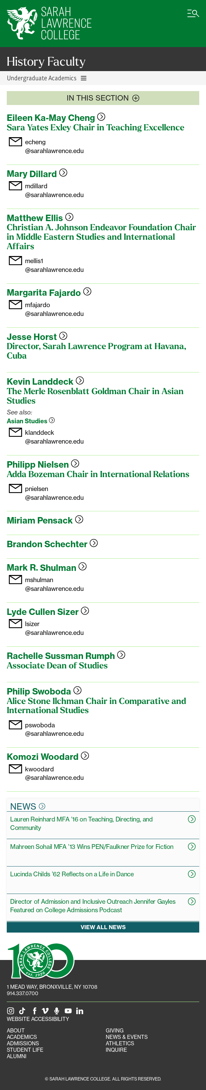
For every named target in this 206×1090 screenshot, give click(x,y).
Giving (115, 1030)
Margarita (49, 292)
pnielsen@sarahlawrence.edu (54, 493)
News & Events (127, 1037)
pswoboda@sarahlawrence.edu (54, 729)
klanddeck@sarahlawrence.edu (54, 436)
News (27, 806)
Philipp (43, 464)
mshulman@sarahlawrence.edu (54, 584)
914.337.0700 (22, 993)
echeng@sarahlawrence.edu (54, 146)
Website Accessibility (38, 1019)
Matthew (40, 218)
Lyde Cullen (48, 611)
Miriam (45, 520)
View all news (103, 927)
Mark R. (47, 567)
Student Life (25, 1050)
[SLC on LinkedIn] (81, 1012)
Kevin (45, 381)
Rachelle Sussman (66, 655)
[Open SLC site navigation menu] (193, 17)
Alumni (16, 1056)
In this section (103, 97)
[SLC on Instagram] (12, 1012)
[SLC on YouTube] (69, 1012)
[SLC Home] (49, 23)
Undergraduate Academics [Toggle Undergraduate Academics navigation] (47, 77)
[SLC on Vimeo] (46, 1012)
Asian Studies (31, 421)
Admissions (23, 1043)
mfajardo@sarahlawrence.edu (54, 309)
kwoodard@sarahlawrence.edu (54, 773)
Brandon (52, 544)
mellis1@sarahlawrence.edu (54, 265)
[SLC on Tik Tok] (23, 1012)
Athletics (120, 1043)
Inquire (116, 1050)
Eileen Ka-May (56, 117)
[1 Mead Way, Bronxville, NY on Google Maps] (52, 987)
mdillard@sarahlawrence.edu (54, 190)
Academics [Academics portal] (22, 1037)
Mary (37, 174)
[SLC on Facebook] (35, 1012)
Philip (44, 691)
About (16, 1030)
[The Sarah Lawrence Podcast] (58, 1012)
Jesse (37, 337)
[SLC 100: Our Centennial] (41, 959)
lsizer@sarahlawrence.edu (54, 628)
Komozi (48, 756)
